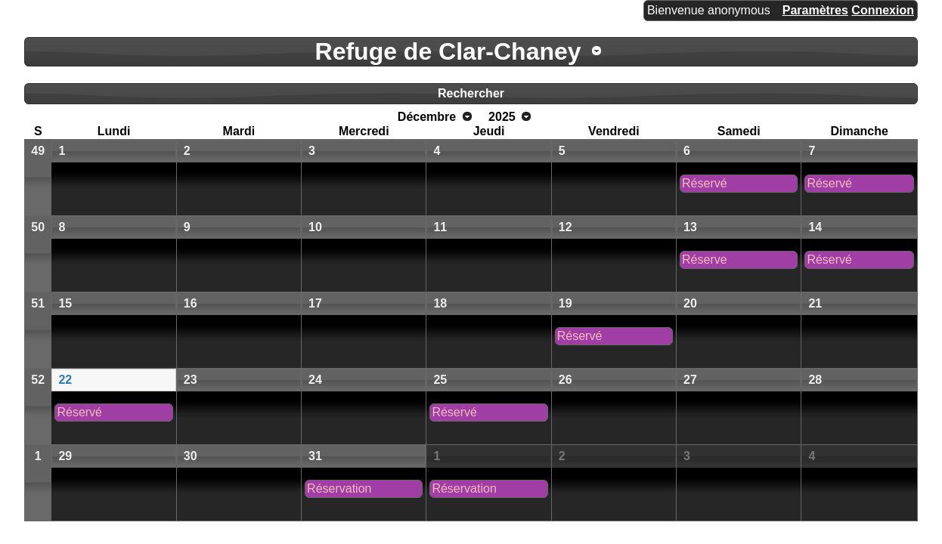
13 (690, 227)
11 (440, 227)
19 (565, 303)
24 (315, 379)
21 (815, 303)
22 (65, 379)
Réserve (704, 259)
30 (190, 456)
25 (440, 379)
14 (815, 227)
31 (315, 456)
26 (565, 379)
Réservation (339, 488)
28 (815, 379)
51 (38, 303)
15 (65, 303)
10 (315, 227)
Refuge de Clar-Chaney (448, 51)
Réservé (704, 183)
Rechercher (471, 93)
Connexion (882, 10)
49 (38, 150)
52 (38, 379)
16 (190, 303)
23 (190, 379)
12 (565, 227)
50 (38, 227)
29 (65, 456)
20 (690, 303)
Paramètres (815, 10)
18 (440, 303)
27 (690, 379)
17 (315, 303)
